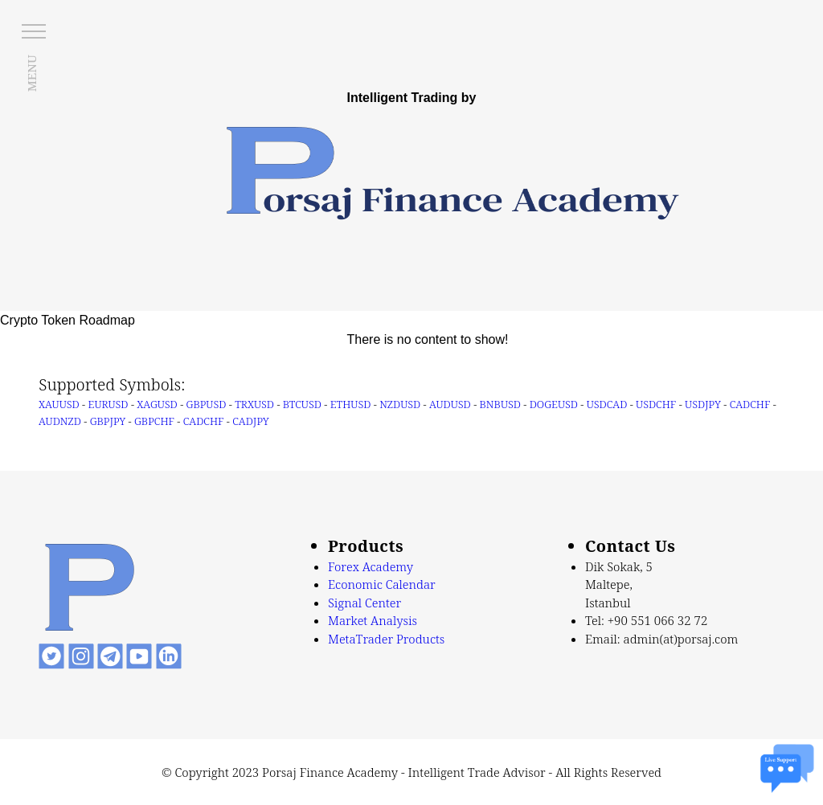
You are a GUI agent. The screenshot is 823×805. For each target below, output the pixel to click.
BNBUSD (500, 404)
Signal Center (364, 603)
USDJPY (703, 404)
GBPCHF (154, 421)
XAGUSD (157, 404)
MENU (31, 73)
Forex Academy (370, 566)
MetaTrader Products (386, 639)
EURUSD (108, 404)
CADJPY (250, 421)
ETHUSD (350, 404)
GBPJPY (108, 421)
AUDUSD (450, 404)
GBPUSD (206, 404)
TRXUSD (254, 404)
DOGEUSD (554, 404)
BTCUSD (302, 404)
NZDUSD (399, 404)
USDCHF (656, 404)
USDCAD (607, 404)
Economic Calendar (382, 584)
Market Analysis (372, 620)
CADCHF (750, 404)
